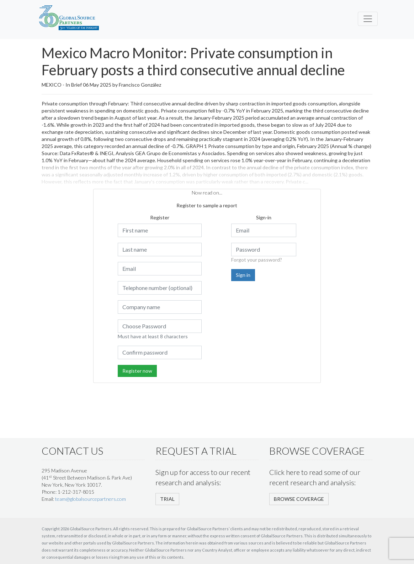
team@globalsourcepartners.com (90, 499)
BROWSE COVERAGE (299, 499)
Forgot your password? (256, 260)
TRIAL (167, 499)
